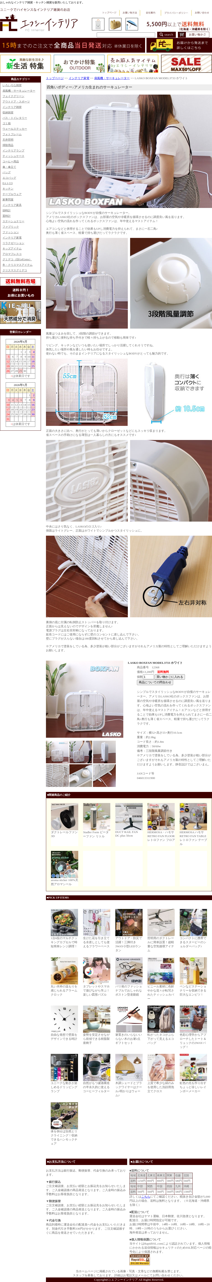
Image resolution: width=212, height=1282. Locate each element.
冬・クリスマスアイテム (18, 264)
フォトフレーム (12, 134)
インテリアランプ (13, 150)
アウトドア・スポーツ (16, 101)
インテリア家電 (12, 237)
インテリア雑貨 (12, 107)
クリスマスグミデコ (15, 270)
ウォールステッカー (15, 128)
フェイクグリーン (13, 96)
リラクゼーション (13, 243)
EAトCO (8, 183)
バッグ (7, 172)
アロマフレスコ (12, 254)
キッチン (8, 188)
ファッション (11, 232)
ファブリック (11, 226)
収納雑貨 (8, 112)
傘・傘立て (9, 166)
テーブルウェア (12, 194)
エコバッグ (9, 177)
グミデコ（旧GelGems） (17, 259)
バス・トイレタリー (15, 118)
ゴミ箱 (7, 123)
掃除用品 (8, 145)
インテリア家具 (12, 205)
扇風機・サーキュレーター (19, 90)
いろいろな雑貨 (12, 85)
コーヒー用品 (11, 161)
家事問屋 (8, 199)
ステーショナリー (13, 221)
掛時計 (7, 210)
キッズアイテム (12, 248)
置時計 (7, 215)
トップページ (55, 78)
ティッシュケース (13, 156)
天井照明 (8, 139)
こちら (145, 1196)
